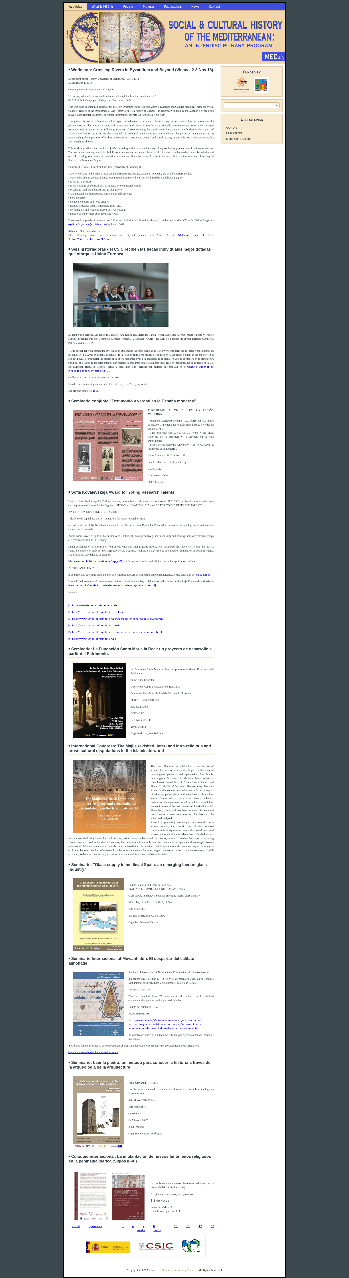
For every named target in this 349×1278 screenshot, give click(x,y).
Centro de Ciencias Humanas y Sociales (173, 1270)
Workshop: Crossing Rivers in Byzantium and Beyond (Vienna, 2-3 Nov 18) (142, 70)
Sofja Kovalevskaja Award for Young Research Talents (122, 492)
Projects (148, 6)
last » (157, 1230)
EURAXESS (234, 133)
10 (176, 1226)
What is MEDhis (103, 6)
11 (188, 1226)
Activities (75, 6)
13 (212, 1226)
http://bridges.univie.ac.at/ (149, 114)
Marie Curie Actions (238, 138)
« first (76, 1226)
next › (141, 1230)
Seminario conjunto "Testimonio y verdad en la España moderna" (133, 401)
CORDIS (231, 127)
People (128, 6)
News (195, 6)
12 (200, 1226)
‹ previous (95, 1226)
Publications (173, 6)
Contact (214, 6)
